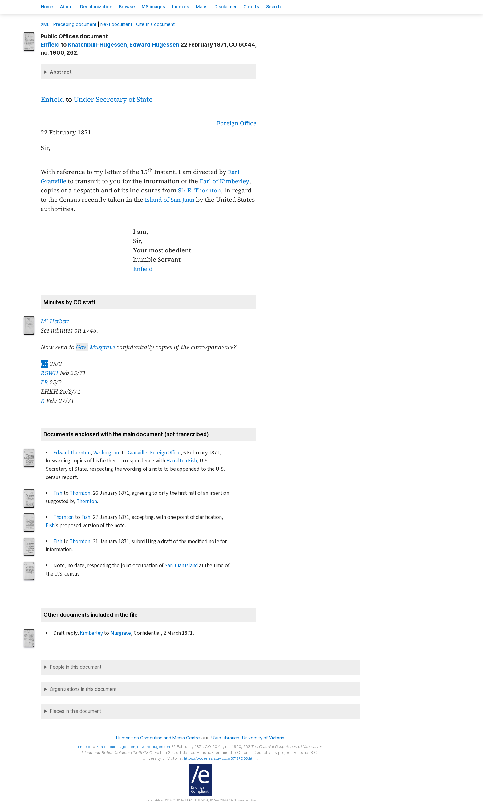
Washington (108, 453)
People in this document (76, 667)
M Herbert (56, 321)
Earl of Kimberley (228, 181)
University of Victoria (268, 737)
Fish (57, 493)
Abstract (61, 72)
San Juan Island (181, 565)
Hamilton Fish (181, 461)
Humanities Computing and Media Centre (154, 737)
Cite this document (155, 24)
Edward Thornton (73, 453)
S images (167, 6)
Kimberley (91, 633)
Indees (197, 6)
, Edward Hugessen (123, 44)
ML (45, 24)
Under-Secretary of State (113, 99)
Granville (140, 453)
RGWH (50, 373)
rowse (137, 6)
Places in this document (75, 711)
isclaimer (248, 6)
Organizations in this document (83, 689)
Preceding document (74, 24)
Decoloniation (103, 6)
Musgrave (96, 347)
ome (49, 6)
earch (301, 6)
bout (71, 6)
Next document (116, 24)
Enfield (52, 99)
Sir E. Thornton (201, 190)
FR (44, 382)
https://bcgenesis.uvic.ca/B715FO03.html (220, 758)
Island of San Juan (171, 199)
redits (277, 6)
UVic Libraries (227, 737)
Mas (221, 6)
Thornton (80, 493)
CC (44, 363)
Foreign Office (235, 123)
